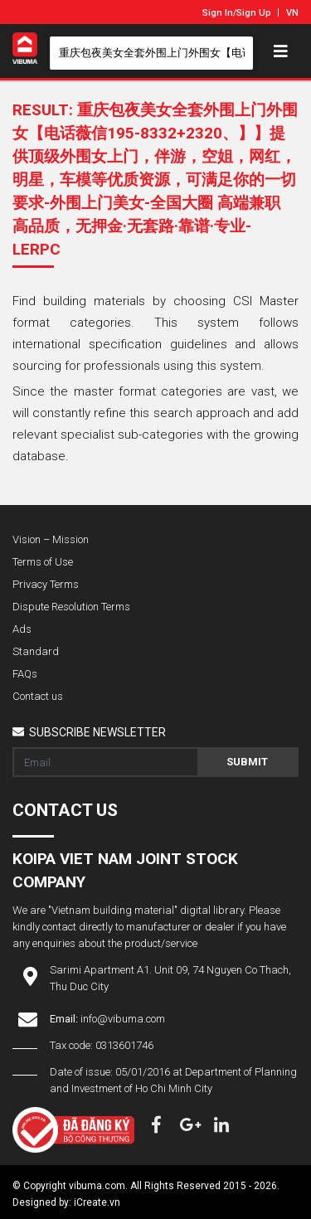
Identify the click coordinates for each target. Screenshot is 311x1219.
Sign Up (253, 12)
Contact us (37, 696)
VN (292, 12)
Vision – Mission (50, 539)
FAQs (24, 674)
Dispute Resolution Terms (71, 606)
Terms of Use (42, 562)
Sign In (217, 12)
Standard (35, 651)
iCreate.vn (97, 1202)
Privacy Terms (45, 584)
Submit (247, 761)
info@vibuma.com (122, 1019)
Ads (22, 629)
